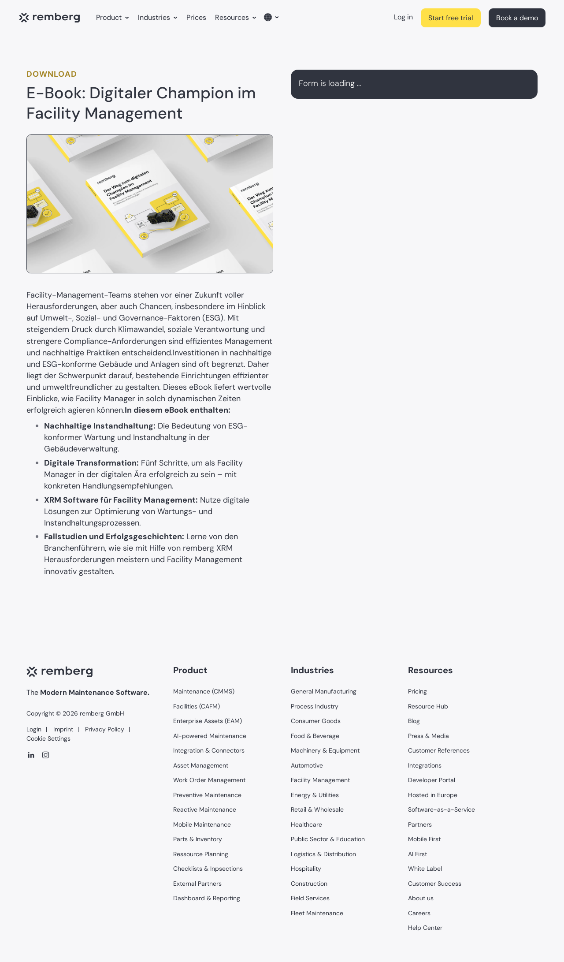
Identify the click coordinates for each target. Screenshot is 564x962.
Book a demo (517, 17)
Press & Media (428, 736)
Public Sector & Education (328, 839)
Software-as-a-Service (441, 809)
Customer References (439, 750)
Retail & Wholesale (317, 809)
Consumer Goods (316, 721)
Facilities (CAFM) (196, 706)
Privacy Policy (103, 729)
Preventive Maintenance (207, 795)
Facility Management (320, 780)
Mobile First (424, 839)
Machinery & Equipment (325, 750)
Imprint (62, 729)
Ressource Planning (200, 854)
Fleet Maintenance (317, 913)
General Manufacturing (323, 691)
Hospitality (306, 869)
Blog (414, 721)
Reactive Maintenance (204, 809)
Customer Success (434, 883)
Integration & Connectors (209, 750)
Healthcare (306, 824)
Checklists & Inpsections (208, 869)
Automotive (307, 765)
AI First (417, 854)
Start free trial (450, 17)
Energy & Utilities (315, 795)
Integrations (425, 765)
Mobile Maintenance (202, 824)
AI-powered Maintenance (209, 736)
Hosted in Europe (432, 795)
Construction (309, 883)
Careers (419, 913)
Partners (420, 824)
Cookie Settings (48, 738)
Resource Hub (428, 706)
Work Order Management (209, 780)
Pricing (417, 691)
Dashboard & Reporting (206, 898)
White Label (425, 869)
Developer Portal (431, 780)
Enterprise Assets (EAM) (207, 721)
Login (33, 729)
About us (421, 898)
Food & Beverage (315, 736)
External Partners (197, 883)
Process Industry (314, 706)
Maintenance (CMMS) (203, 691)
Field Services (310, 898)
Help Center (425, 928)
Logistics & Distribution (323, 854)
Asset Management (200, 765)
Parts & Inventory (197, 839)
